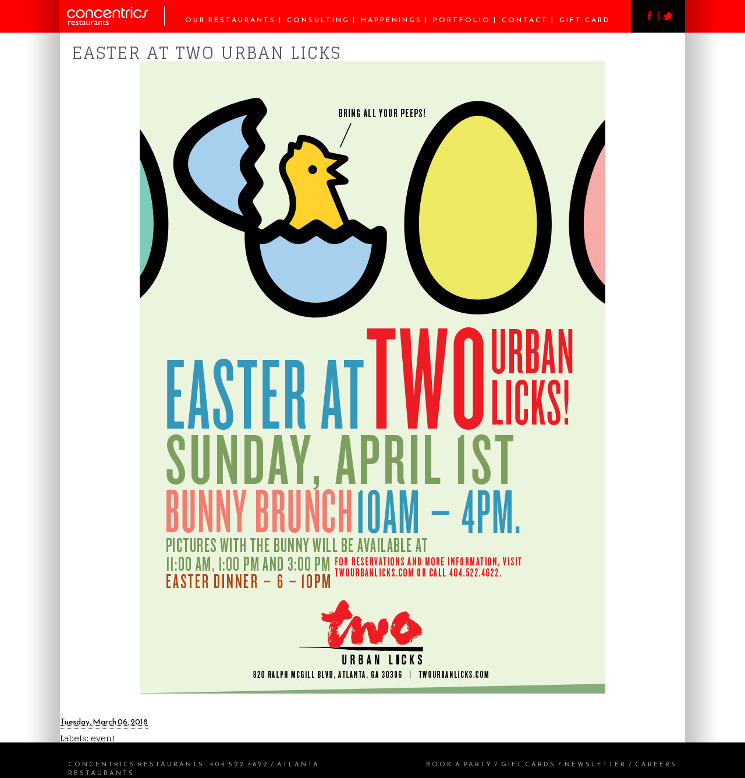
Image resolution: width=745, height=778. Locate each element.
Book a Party (459, 764)
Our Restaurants (230, 20)
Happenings (391, 20)
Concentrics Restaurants (136, 764)
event (103, 738)
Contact (525, 20)
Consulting (318, 20)
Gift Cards (528, 764)
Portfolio (462, 20)
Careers (656, 764)
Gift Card (585, 20)
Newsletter (595, 764)
